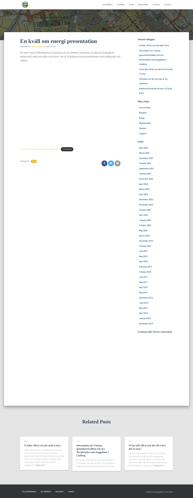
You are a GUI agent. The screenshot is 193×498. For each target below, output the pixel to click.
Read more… (41, 465)
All (34, 161)
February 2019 (145, 267)
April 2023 (143, 194)
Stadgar (156, 5)
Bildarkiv (121, 5)
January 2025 (145, 174)
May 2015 (143, 308)
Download (67, 149)
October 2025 (145, 163)
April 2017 (143, 287)
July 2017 (143, 277)
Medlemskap (143, 5)
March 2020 (144, 236)
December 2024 (146, 179)
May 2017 (143, 282)
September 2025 (146, 169)
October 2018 (145, 272)
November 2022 (146, 205)
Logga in (167, 5)
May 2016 (143, 293)
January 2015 (145, 318)
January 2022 (145, 220)
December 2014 (146, 324)
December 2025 (146, 158)
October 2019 (145, 246)
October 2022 (145, 210)
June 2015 (143, 303)
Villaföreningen (29, 492)
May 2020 (143, 231)
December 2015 (146, 298)
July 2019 (143, 251)
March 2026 (144, 153)
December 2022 (146, 199)
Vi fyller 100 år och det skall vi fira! (154, 45)
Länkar (71, 492)
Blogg (131, 5)
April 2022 (143, 215)
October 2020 (145, 225)
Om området (107, 5)
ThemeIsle (168, 492)
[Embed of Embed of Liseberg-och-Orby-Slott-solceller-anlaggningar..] (70, 104)
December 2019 (146, 241)
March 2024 (144, 189)
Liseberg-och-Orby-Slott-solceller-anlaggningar (39, 149)
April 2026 (143, 148)
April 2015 (143, 313)
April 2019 (143, 261)
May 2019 (143, 256)
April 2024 (143, 184)
